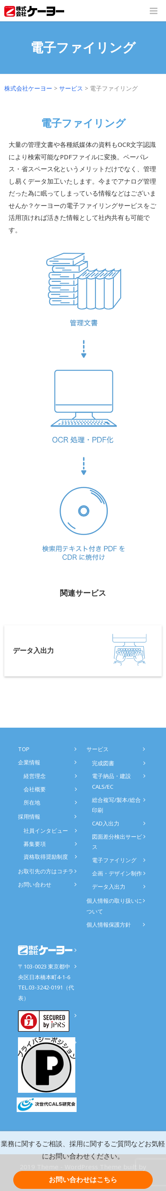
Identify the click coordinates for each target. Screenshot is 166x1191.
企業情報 (29, 762)
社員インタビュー (46, 830)
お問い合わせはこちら (83, 1180)
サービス (97, 749)
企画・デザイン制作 (117, 873)
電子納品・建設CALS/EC (111, 781)
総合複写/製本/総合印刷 (116, 805)
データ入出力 (108, 886)
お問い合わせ (34, 884)
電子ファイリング (114, 860)
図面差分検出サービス (117, 842)
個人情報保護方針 (108, 924)
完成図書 (103, 763)
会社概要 (35, 789)
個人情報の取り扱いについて (114, 906)
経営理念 (35, 776)
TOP (24, 749)
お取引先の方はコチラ (46, 871)
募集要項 (35, 844)
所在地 (32, 802)
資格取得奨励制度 (46, 856)
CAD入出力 (105, 823)
